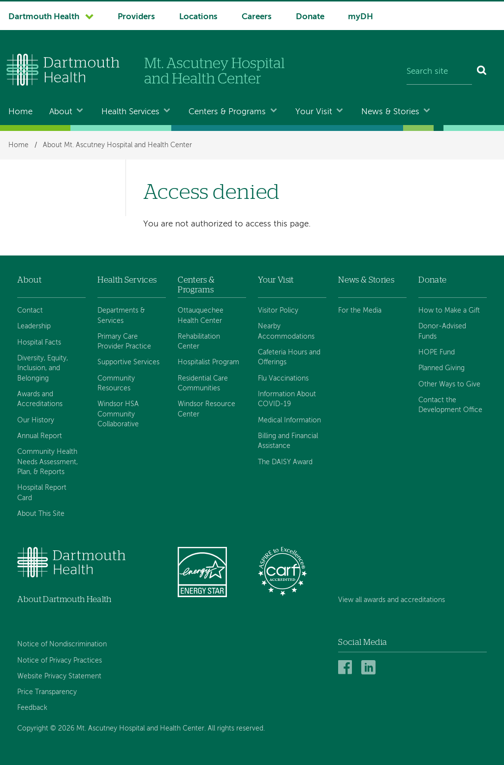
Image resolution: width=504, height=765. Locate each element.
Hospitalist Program (208, 362)
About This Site (40, 513)
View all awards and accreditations (391, 600)
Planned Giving (441, 368)
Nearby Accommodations (286, 331)
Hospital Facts (39, 342)
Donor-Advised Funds (442, 331)
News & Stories (390, 112)
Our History (35, 420)
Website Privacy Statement (59, 676)
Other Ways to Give (449, 384)
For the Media (359, 310)
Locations (198, 17)
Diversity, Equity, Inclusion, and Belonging (42, 368)
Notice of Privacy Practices (59, 660)
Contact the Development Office (450, 405)
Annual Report (39, 436)
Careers (257, 17)
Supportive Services (128, 362)
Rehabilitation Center (199, 341)
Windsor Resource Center (206, 409)
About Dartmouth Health (64, 599)
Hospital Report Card (41, 492)
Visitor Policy (278, 310)
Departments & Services (121, 315)
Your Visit (313, 112)
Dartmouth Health (43, 17)
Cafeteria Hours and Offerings (289, 357)
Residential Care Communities (203, 383)
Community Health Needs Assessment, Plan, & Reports (47, 462)
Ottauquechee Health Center (200, 315)
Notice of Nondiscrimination (62, 644)
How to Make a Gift (449, 310)
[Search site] (439, 72)
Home (20, 112)
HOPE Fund (436, 352)
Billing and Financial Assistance (288, 441)
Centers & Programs (227, 112)
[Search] (482, 72)
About (60, 112)
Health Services (130, 112)
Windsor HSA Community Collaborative (118, 414)
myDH (360, 17)
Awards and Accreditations (40, 399)
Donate (310, 17)
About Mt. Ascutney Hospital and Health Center (117, 145)
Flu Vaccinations (283, 378)
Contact (30, 310)
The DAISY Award (285, 462)
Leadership (34, 326)
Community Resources (116, 383)
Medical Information (289, 420)
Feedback (32, 707)
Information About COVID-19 (287, 399)
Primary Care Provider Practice (124, 341)
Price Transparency (47, 692)
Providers (136, 17)
